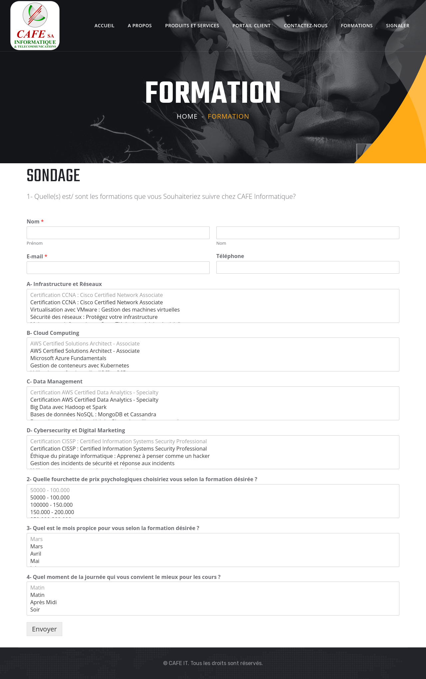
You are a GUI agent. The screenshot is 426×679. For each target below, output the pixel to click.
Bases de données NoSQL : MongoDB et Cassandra (213, 414)
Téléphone (230, 256)
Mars (213, 539)
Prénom (35, 243)
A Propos (140, 25)
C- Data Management (55, 381)
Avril (213, 553)
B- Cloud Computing (53, 333)
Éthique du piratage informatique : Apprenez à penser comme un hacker (213, 456)
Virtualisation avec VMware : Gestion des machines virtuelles (213, 309)
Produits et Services (192, 25)
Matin (213, 587)
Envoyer (44, 628)
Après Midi (213, 602)
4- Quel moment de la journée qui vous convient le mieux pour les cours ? (124, 577)
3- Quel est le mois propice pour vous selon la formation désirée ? (113, 528)
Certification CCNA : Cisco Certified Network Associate (213, 295)
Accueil (104, 25)
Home (187, 116)
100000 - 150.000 (213, 504)
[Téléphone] (307, 267)
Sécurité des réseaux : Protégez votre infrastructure (213, 317)
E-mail (37, 256)
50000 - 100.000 (213, 490)
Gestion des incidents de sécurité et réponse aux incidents (213, 463)
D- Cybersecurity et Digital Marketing (76, 430)
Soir (213, 609)
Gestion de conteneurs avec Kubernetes (213, 365)
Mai (213, 561)
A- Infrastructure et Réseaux (64, 284)
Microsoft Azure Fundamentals (213, 358)
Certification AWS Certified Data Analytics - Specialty (213, 392)
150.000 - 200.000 (213, 512)
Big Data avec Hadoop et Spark (213, 407)
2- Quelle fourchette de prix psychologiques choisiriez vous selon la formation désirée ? (142, 479)
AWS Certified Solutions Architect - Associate (213, 343)
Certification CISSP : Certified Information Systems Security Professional (213, 441)
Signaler (397, 25)
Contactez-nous (305, 25)
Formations (357, 25)
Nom (35, 221)
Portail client (252, 25)
